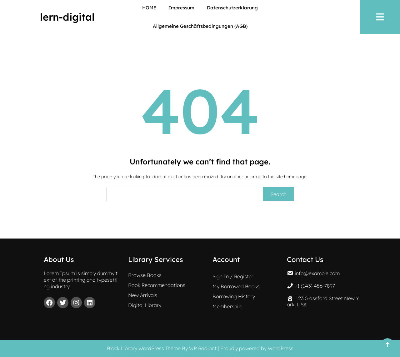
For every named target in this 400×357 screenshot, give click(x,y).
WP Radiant (203, 348)
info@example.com (317, 273)
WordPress (280, 348)
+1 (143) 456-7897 (315, 286)
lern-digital (67, 17)
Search (279, 194)
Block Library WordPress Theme (144, 348)
